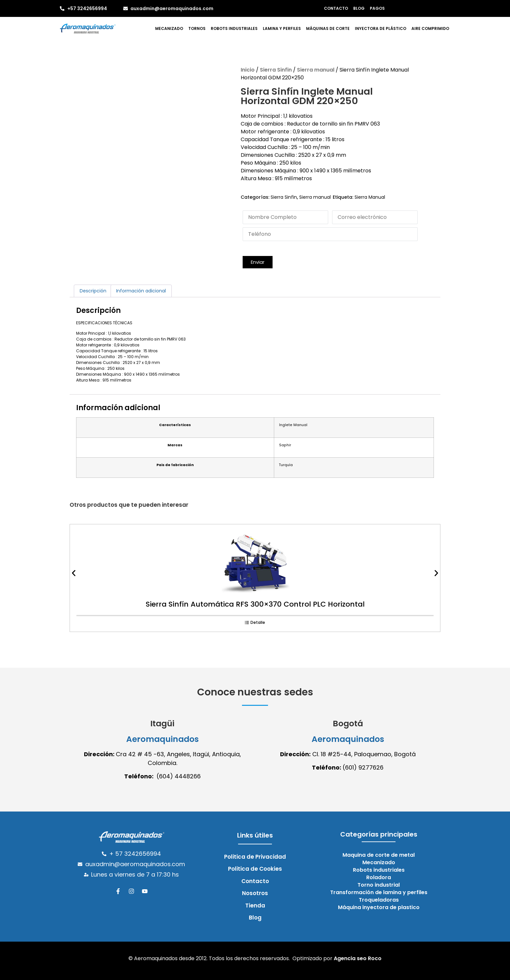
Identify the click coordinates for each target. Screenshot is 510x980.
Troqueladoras (379, 900)
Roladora (378, 877)
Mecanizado (169, 28)
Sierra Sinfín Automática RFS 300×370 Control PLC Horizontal (255, 604)
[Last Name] (285, 217)
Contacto (336, 8)
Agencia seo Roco (358, 958)
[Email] (375, 217)
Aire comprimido (430, 28)
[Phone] (330, 234)
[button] (258, 262)
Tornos (197, 28)
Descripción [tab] (93, 291)
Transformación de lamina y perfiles (378, 892)
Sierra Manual (370, 197)
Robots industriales (234, 28)
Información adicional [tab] (141, 291)
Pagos (377, 8)
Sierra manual (315, 70)
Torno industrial (378, 885)
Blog (359, 8)
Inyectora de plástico (380, 28)
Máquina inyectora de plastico (379, 907)
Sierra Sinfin (276, 70)
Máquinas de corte (328, 28)
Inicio (248, 70)
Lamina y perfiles (282, 28)
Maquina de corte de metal (378, 855)
